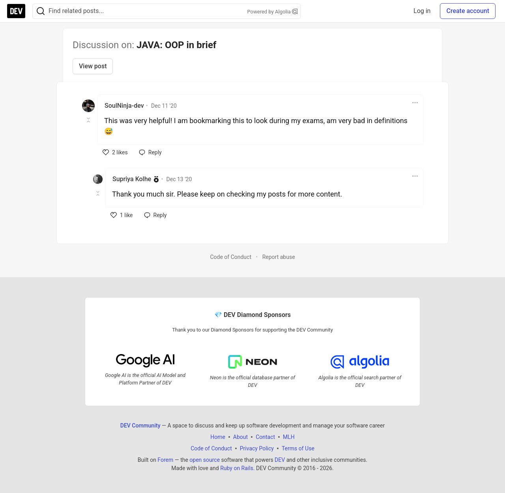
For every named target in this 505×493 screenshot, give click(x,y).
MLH (289, 437)
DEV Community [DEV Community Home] (140, 425)
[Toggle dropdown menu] (415, 102)
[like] (115, 152)
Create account (467, 11)
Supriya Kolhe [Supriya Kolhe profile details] (131, 179)
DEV (280, 460)
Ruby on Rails (236, 468)
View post (93, 66)
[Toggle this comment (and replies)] (89, 120)
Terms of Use (298, 448)
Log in (421, 11)
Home (217, 437)
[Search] (41, 11)
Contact (265, 437)
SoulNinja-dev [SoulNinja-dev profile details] (124, 105)
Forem (165, 460)
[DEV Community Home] (16, 11)
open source (204, 460)
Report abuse (278, 257)
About (240, 437)
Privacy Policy (257, 448)
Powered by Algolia (272, 12)
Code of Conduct (230, 257)
